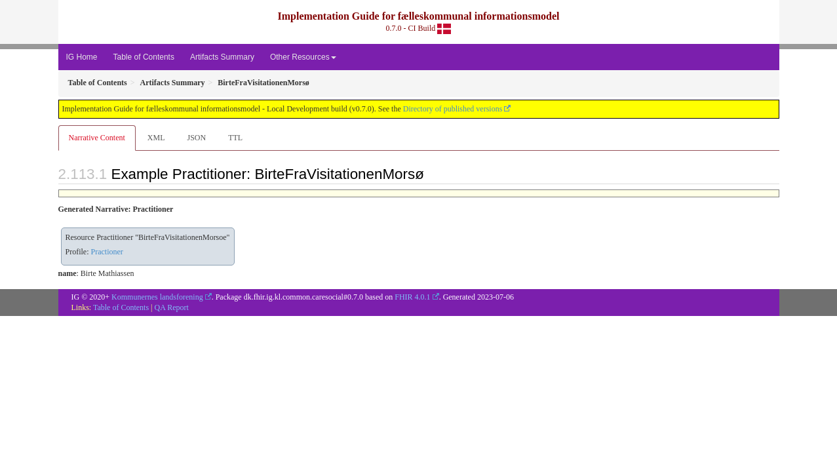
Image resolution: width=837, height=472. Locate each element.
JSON (196, 137)
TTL (235, 137)
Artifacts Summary (222, 57)
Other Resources (303, 57)
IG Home (82, 57)
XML (156, 137)
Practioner (107, 251)
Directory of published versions (453, 108)
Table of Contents (143, 57)
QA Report (172, 307)
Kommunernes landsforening (157, 297)
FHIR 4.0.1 (412, 297)
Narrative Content (97, 137)
